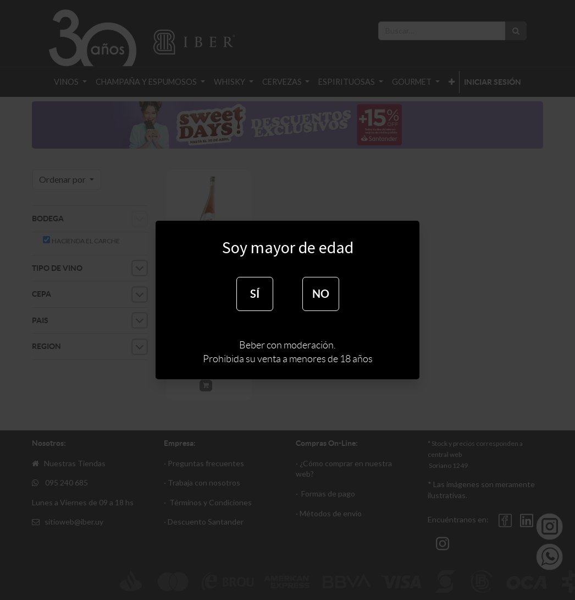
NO (320, 293)
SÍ (254, 293)
